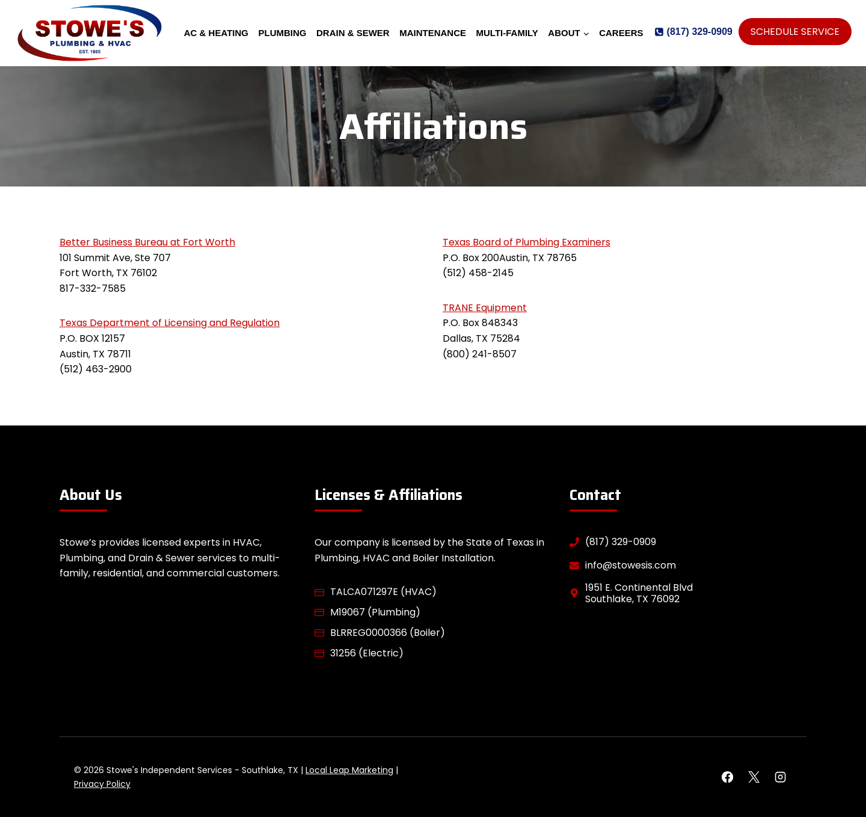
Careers (621, 33)
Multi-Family (507, 33)
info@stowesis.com (630, 565)
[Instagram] (780, 777)
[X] (753, 777)
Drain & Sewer (353, 33)
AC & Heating (216, 33)
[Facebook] (727, 777)
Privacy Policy (102, 784)
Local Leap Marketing (349, 770)
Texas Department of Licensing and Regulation (170, 323)
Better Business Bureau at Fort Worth (147, 242)
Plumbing (283, 33)
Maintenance (432, 33)
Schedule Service (795, 32)
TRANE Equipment (485, 308)
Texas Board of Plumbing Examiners (526, 242)
